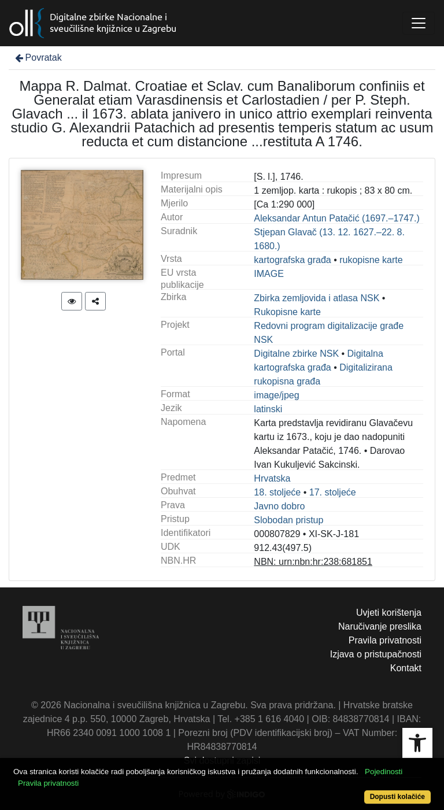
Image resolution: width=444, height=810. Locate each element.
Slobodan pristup (288, 520)
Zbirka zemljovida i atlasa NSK (316, 298)
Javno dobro (279, 506)
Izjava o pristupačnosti (375, 654)
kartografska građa (292, 260)
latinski (268, 409)
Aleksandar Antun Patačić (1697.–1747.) (336, 218)
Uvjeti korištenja (388, 612)
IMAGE (269, 274)
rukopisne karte (370, 260)
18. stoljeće (277, 492)
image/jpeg (276, 395)
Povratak (37, 57)
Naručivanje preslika (379, 626)
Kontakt (405, 668)
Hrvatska (272, 478)
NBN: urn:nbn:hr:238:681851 (313, 562)
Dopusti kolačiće (397, 797)
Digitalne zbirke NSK (296, 353)
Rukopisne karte (287, 312)
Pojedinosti (383, 771)
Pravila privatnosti (385, 640)
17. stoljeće (332, 492)
